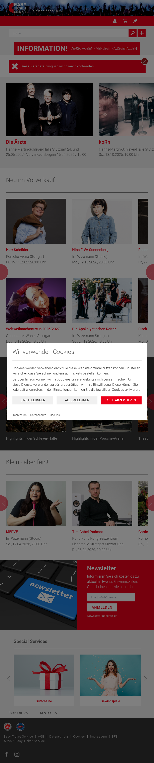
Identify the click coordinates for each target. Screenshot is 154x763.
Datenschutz (38, 415)
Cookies (55, 415)
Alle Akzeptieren (121, 400)
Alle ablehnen (77, 400)
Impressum (19, 415)
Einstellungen (33, 400)
